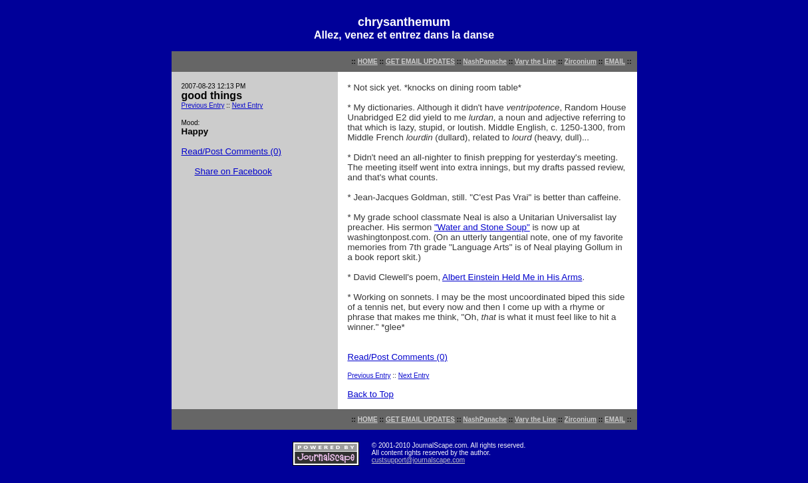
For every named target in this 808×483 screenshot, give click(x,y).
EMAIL (615, 61)
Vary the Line (535, 61)
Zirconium (581, 61)
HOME (368, 61)
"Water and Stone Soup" (482, 227)
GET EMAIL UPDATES (420, 61)
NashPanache (485, 61)
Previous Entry (203, 105)
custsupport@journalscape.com (418, 460)
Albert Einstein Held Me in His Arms (512, 277)
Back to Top (371, 394)
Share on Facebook (233, 171)
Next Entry (247, 105)
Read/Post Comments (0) (231, 151)
